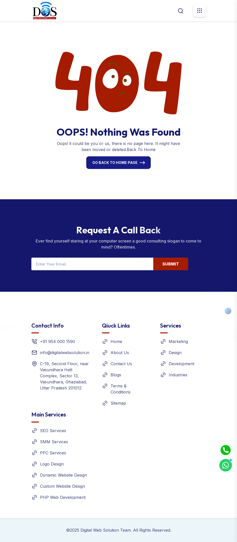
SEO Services (53, 430)
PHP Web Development (62, 497)
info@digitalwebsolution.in (64, 352)
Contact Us (121, 363)
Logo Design (52, 463)
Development (181, 363)
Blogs (116, 374)
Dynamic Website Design (63, 475)
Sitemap (118, 403)
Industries (178, 374)
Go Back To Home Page (115, 162)
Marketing (178, 341)
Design (175, 352)
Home (116, 341)
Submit (170, 263)
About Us (120, 352)
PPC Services (53, 452)
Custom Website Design (62, 486)
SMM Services (54, 441)
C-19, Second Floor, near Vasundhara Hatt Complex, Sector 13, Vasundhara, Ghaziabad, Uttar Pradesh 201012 (64, 375)
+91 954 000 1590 (57, 341)
